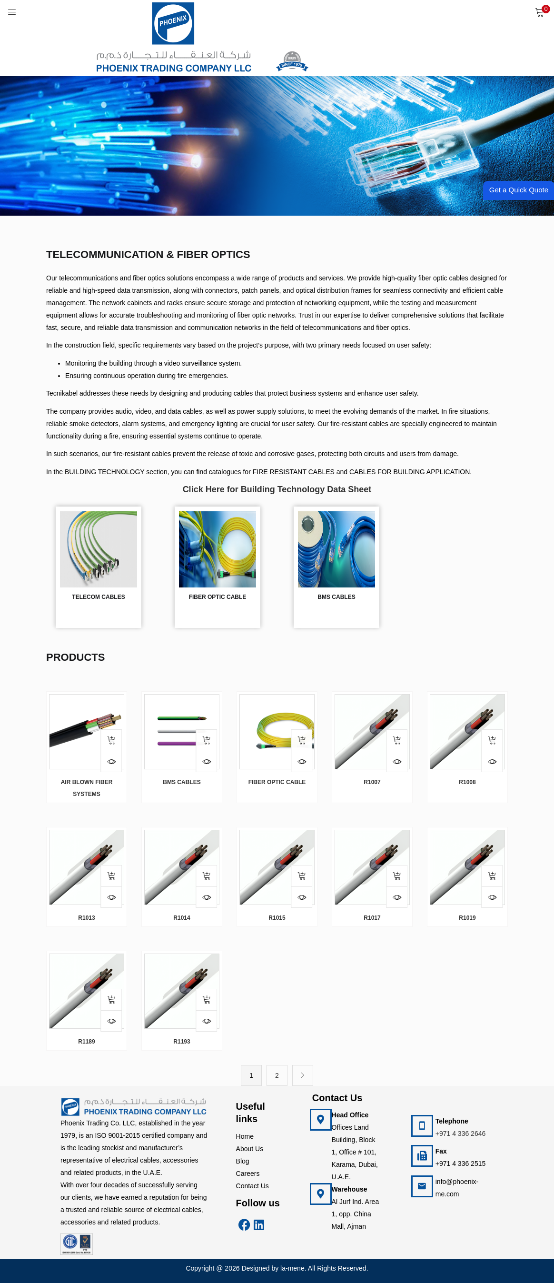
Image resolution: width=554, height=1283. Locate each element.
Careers (248, 1173)
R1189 (86, 1041)
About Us (250, 1149)
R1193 (181, 1041)
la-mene (292, 1268)
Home (245, 1136)
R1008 (467, 782)
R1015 (276, 918)
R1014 (181, 918)
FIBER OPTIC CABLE (277, 782)
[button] (540, 12)
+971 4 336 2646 (460, 1133)
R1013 (86, 918)
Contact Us (252, 1186)
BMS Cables (181, 782)
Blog (242, 1161)
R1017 (372, 918)
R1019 (467, 918)
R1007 (372, 782)
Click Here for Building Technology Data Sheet (277, 489)
